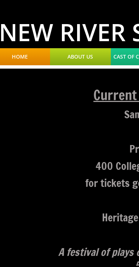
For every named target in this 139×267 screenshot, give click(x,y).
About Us (80, 57)
